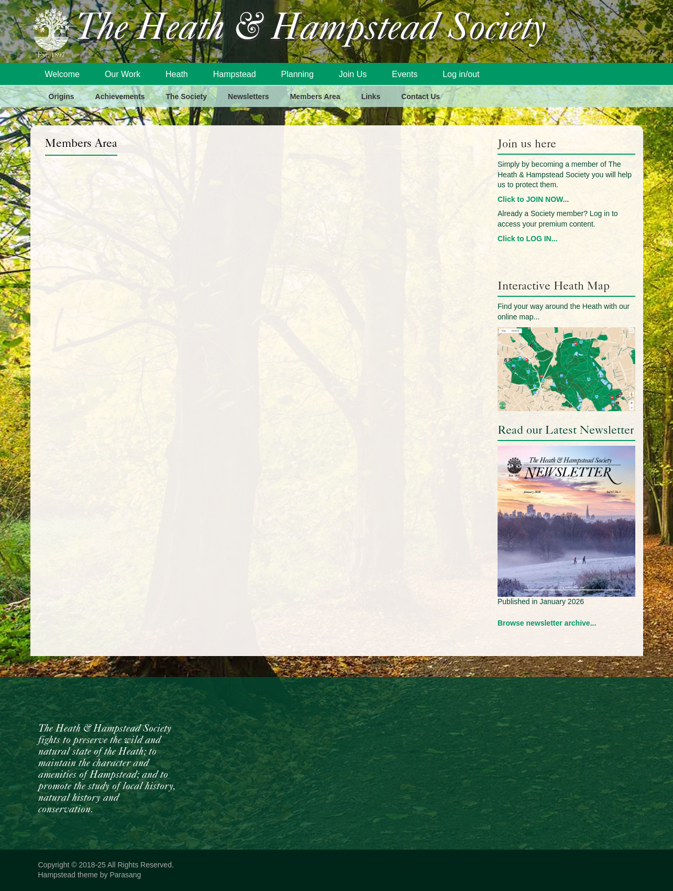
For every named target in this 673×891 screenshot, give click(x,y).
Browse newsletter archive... (547, 623)
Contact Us (420, 96)
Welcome (62, 74)
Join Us (353, 74)
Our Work (122, 74)
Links (371, 96)
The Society (186, 96)
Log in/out (461, 74)
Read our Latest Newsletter (566, 430)
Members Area (315, 96)
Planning (297, 74)
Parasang (125, 875)
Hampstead (234, 74)
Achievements (120, 96)
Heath (177, 74)
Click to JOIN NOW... (533, 199)
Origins (61, 96)
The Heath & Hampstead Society (310, 30)
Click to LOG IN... (527, 238)
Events (404, 74)
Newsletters (248, 96)
